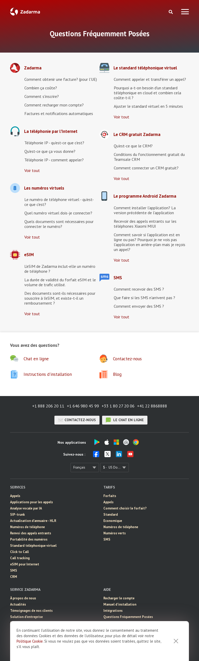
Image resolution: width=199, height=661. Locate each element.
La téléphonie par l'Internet (50, 131)
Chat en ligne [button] (113, 623)
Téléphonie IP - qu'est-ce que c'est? (54, 142)
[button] (55, 359)
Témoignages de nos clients (31, 610)
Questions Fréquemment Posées (128, 617)
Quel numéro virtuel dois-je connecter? (58, 212)
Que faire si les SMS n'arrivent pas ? (144, 297)
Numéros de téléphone (27, 527)
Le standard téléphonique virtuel (145, 68)
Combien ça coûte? (40, 87)
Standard (110, 514)
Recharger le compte (118, 598)
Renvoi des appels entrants (30, 533)
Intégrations (113, 610)
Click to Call (19, 552)
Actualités (18, 604)
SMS (117, 278)
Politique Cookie (30, 654)
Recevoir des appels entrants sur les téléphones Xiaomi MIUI (145, 224)
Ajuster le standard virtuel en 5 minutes (148, 106)
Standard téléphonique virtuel (33, 545)
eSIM (29, 254)
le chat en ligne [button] (125, 420)
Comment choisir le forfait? (125, 508)
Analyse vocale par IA (26, 508)
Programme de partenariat (30, 623)
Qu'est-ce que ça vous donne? (49, 151)
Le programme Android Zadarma (144, 196)
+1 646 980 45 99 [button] (83, 405)
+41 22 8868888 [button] (152, 405)
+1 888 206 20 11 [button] (48, 405)
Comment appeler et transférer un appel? (150, 79)
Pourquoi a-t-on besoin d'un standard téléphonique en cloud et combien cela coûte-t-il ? (147, 92)
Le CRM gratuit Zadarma (136, 134)
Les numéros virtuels (44, 188)
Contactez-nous (77, 420)
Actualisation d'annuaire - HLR (33, 521)
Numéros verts (114, 533)
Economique (112, 521)
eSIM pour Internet (24, 564)
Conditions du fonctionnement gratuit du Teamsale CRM (149, 157)
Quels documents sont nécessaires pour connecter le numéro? (59, 224)
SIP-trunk (17, 514)
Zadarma (32, 68)
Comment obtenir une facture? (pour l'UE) (60, 79)
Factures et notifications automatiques (58, 113)
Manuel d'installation (119, 604)
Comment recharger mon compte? (54, 104)
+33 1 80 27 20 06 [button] (118, 405)
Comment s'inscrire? (41, 96)
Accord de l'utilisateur (27, 629)
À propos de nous (23, 598)
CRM (13, 576)
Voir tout (32, 170)
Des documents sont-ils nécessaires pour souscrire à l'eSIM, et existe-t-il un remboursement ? (59, 298)
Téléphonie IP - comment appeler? (54, 159)
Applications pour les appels (31, 502)
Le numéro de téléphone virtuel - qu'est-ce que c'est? (59, 202)
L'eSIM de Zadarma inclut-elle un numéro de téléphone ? (59, 269)
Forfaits (109, 496)
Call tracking (20, 558)
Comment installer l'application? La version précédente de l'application (145, 210)
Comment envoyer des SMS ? (139, 306)
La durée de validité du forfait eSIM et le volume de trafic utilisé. (60, 282)
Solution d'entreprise (26, 617)
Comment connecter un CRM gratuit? (146, 167)
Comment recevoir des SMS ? (139, 289)
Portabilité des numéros (28, 539)
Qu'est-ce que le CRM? (133, 145)
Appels (15, 496)
